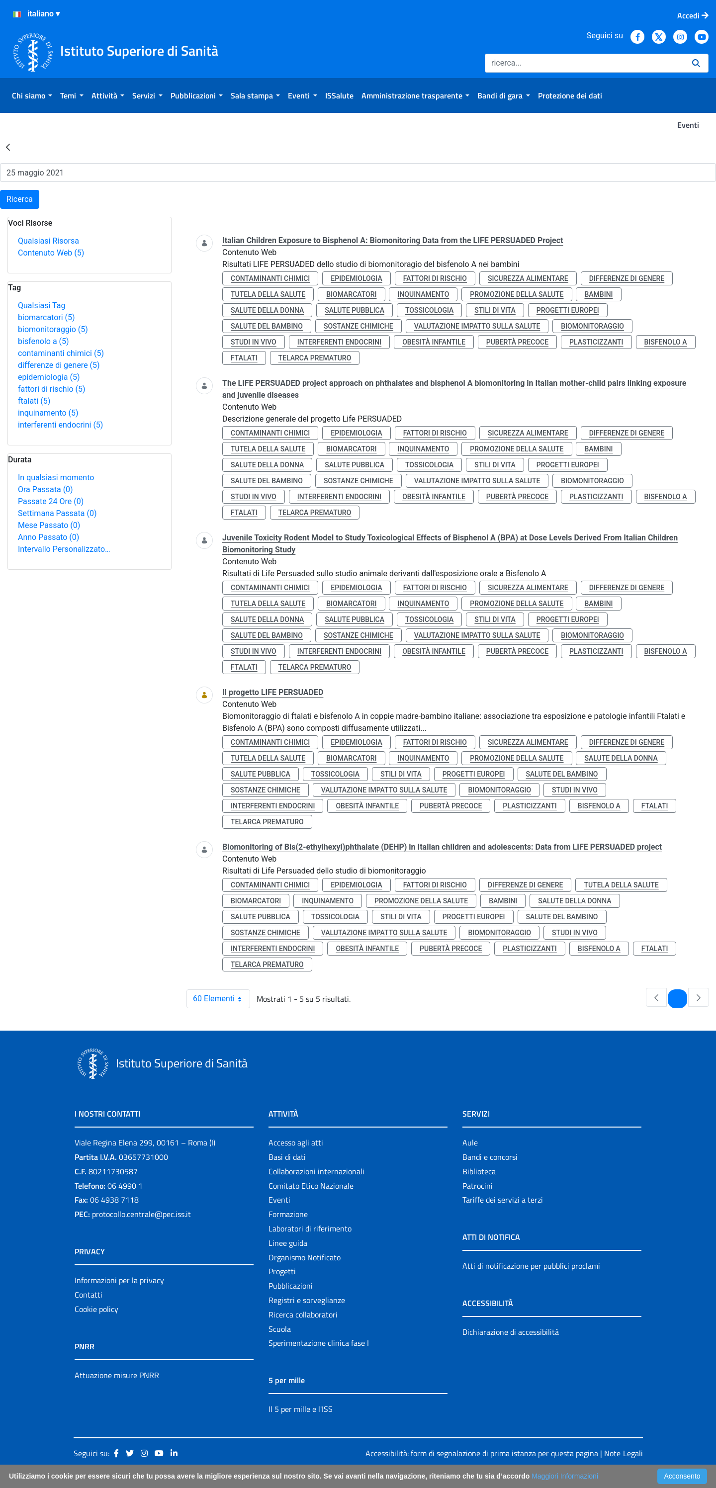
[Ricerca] (584, 63)
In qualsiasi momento (56, 477)
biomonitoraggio (53, 329)
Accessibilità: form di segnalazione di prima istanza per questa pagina (481, 1453)
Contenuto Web (51, 253)
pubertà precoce (517, 342)
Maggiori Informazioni (565, 1476)
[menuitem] (32, 95)
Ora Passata (45, 489)
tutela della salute (268, 294)
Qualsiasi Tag (41, 305)
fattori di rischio (52, 389)
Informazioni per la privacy (119, 1280)
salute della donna (267, 310)
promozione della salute (516, 294)
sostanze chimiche (358, 326)
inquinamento (48, 413)
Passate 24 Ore (51, 501)
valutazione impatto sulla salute (477, 326)
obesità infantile (433, 342)
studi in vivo (253, 342)
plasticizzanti (596, 342)
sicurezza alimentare (528, 278)
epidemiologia (49, 377)
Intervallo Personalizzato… (64, 549)
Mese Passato (49, 525)
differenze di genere (59, 365)
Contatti (88, 1295)
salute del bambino (267, 326)
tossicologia (429, 310)
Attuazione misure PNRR (117, 1375)
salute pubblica (354, 310)
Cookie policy (96, 1309)
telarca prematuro (315, 358)
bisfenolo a (43, 341)
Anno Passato (48, 537)
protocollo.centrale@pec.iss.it (141, 1214)
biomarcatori (46, 317)
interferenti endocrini (60, 425)
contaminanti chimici (61, 353)
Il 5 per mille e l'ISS (300, 1409)
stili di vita (495, 310)
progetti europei (568, 310)
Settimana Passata (57, 513)
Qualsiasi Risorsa (48, 241)
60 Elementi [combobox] (221, 998)
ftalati (34, 401)
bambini (598, 294)
